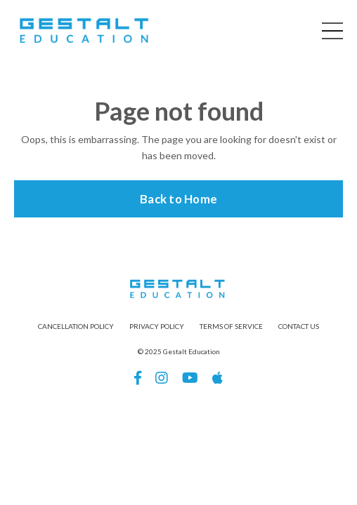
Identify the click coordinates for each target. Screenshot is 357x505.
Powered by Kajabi (178, 427)
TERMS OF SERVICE (231, 326)
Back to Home (178, 198)
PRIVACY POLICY (156, 326)
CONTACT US (298, 326)
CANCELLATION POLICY (76, 326)
